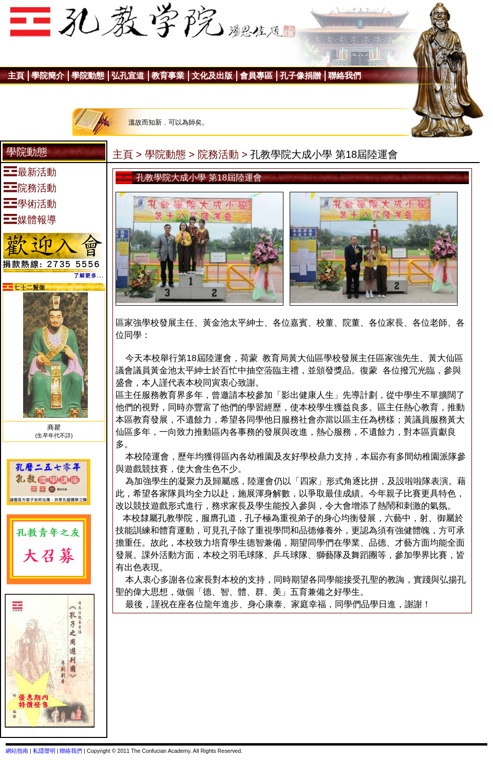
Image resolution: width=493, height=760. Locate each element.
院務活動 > (223, 154)
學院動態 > (170, 154)
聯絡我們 (71, 751)
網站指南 (17, 751)
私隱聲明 (44, 751)
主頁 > (127, 154)
